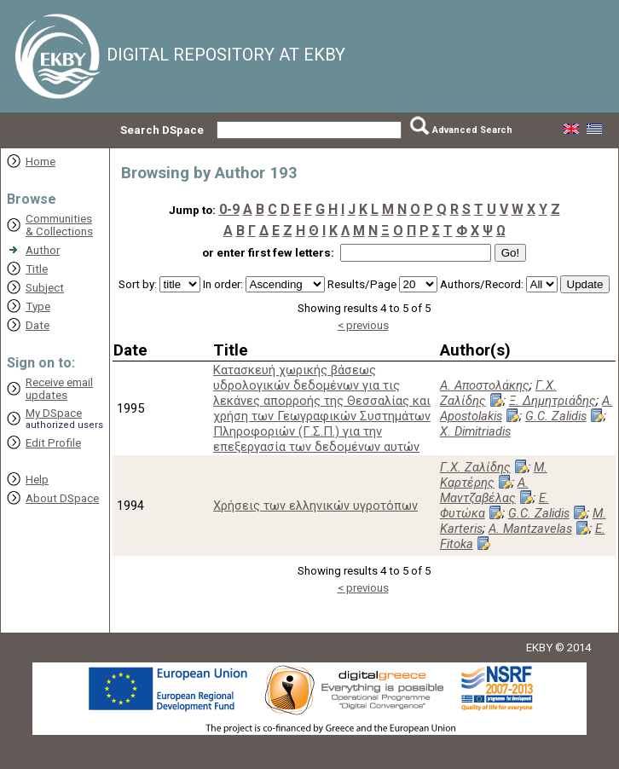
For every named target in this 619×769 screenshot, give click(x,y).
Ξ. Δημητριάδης (552, 400)
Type (38, 306)
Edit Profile (53, 443)
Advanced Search (472, 130)
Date (37, 325)
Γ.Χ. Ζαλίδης (498, 393)
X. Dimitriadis (475, 431)
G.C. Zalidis (556, 416)
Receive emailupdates (59, 389)
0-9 (229, 209)
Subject (45, 287)
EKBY (539, 647)
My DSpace (54, 413)
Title (37, 269)
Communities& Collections (59, 225)
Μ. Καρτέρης (493, 475)
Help (37, 479)
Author (43, 250)
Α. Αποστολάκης (484, 385)
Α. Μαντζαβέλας (484, 490)
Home (40, 161)
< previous (363, 325)
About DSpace (62, 498)
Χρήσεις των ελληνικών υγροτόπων (315, 505)
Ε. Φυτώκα (494, 505)
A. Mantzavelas (530, 528)
